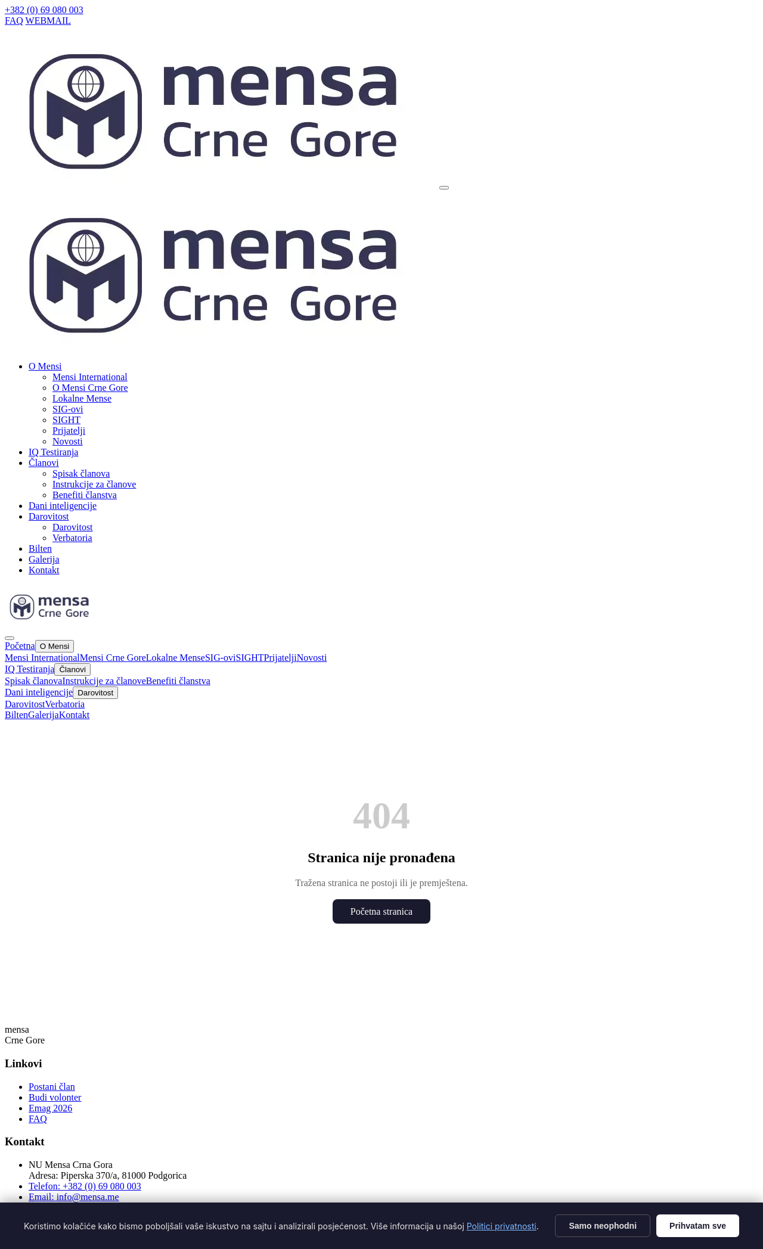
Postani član (52, 1087)
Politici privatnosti (501, 1226)
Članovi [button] (44, 463)
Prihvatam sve (697, 1226)
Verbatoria (72, 538)
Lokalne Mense (81, 398)
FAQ (14, 20)
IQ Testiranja (53, 452)
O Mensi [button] (45, 366)
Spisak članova (81, 473)
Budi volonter (55, 1097)
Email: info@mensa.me (74, 1197)
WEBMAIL (48, 20)
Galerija (44, 559)
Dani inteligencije (63, 506)
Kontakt (44, 570)
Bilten (40, 548)
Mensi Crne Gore (113, 658)
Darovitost (72, 527)
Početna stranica (381, 911)
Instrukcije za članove (94, 484)
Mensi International (90, 377)
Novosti (67, 441)
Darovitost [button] (49, 516)
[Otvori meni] (444, 187)
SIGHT (66, 420)
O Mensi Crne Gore (90, 388)
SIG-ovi (67, 409)
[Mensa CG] (221, 348)
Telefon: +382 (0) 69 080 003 (85, 1186)
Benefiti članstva (84, 495)
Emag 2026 (50, 1108)
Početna (20, 646)
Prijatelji (68, 430)
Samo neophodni (603, 1226)
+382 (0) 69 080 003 (44, 10)
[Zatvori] (9, 638)
